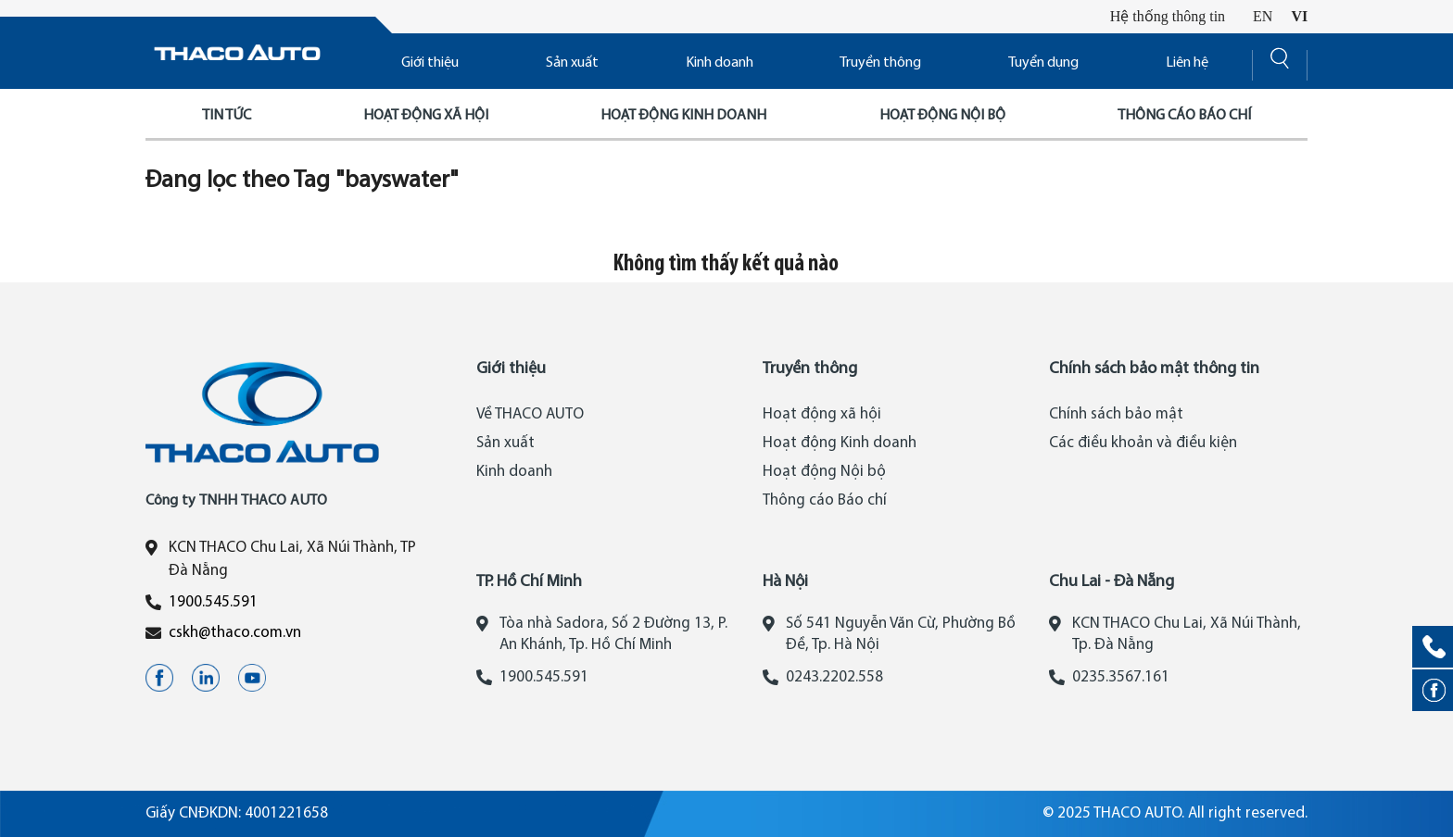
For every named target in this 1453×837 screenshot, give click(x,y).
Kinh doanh (719, 63)
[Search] (1279, 63)
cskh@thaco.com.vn (235, 633)
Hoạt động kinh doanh (683, 115)
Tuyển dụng (1043, 63)
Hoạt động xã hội (425, 115)
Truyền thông (880, 63)
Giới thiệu (430, 63)
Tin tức (226, 115)
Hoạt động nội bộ (942, 115)
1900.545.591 (213, 602)
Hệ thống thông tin (1167, 16)
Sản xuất (572, 63)
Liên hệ (1187, 63)
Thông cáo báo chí (1184, 115)
